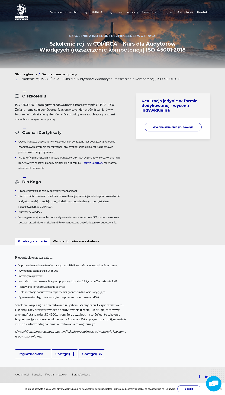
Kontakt (203, 12)
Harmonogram (163, 12)
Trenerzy (132, 12)
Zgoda (189, 388)
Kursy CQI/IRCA (90, 12)
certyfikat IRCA (93, 162)
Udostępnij (62, 354)
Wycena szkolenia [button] (173, 127)
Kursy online (114, 12)
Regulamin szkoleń (31, 354)
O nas (145, 12)
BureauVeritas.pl (81, 374)
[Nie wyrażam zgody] (220, 389)
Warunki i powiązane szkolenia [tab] (76, 241)
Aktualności (186, 12)
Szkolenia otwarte (63, 12)
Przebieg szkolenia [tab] (32, 241)
